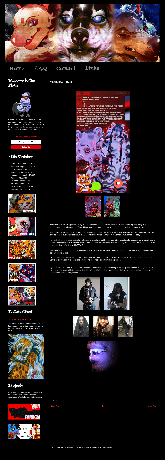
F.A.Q (40, 68)
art (57, 400)
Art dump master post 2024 (21, 319)
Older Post (152, 406)
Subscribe (26, 147)
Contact (66, 68)
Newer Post (55, 406)
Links (92, 68)
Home (17, 68)
